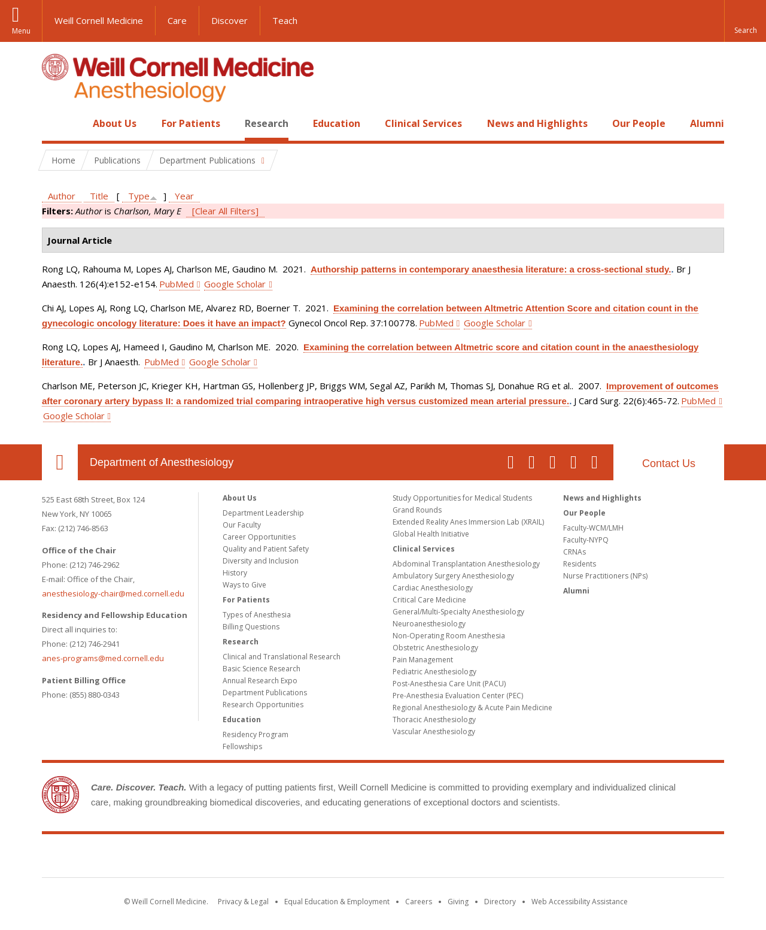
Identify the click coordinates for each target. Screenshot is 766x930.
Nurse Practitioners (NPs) (605, 576)
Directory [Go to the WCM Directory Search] (500, 901)
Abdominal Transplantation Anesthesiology (466, 564)
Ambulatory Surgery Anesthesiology (453, 576)
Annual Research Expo (260, 680)
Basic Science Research (261, 669)
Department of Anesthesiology (161, 462)
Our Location (60, 462)
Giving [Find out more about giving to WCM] (458, 901)
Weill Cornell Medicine (98, 20)
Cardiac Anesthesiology (433, 588)
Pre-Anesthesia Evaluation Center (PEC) (458, 695)
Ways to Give (244, 585)
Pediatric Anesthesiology (434, 672)
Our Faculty (242, 525)
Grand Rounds (417, 510)
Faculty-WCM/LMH (593, 528)
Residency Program (255, 734)
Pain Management (423, 660)
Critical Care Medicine (429, 600)
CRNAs (574, 552)
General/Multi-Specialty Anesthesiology (458, 612)
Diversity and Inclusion (261, 561)
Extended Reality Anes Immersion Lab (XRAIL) (468, 522)
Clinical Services (423, 123)
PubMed (176, 284)
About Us (114, 123)
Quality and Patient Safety (266, 549)
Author (61, 196)
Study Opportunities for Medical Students (462, 498)
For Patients (191, 123)
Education (336, 123)
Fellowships (242, 746)
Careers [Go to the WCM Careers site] (418, 901)
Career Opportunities (259, 537)
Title (99, 196)
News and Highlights (537, 123)
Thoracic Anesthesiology (434, 719)
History (235, 573)
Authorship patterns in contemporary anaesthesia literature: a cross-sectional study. (491, 269)
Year (184, 196)
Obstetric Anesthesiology (435, 648)
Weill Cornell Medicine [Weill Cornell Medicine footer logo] (383, 858)
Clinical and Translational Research (282, 657)
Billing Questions (251, 627)
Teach (284, 20)
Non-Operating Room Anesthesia (449, 636)
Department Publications (265, 692)
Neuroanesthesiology (429, 624)
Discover (229, 20)
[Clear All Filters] (225, 211)
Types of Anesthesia (257, 615)
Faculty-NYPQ (586, 540)
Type (139, 196)
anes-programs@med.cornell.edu (103, 658)
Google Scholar (235, 284)
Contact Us (668, 463)
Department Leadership (263, 513)
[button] (745, 21)
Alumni (707, 123)
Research (266, 123)
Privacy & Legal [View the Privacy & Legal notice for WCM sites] (243, 901)
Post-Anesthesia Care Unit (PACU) (449, 683)
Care (177, 20)
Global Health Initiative (431, 534)
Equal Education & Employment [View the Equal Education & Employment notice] (337, 901)
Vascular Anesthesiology (434, 731)
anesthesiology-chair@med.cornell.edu (113, 593)
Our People (638, 123)
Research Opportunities (263, 704)
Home (55, 123)
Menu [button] (21, 31)
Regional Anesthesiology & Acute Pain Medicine (472, 707)
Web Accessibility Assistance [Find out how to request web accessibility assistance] (579, 901)
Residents (579, 564)
